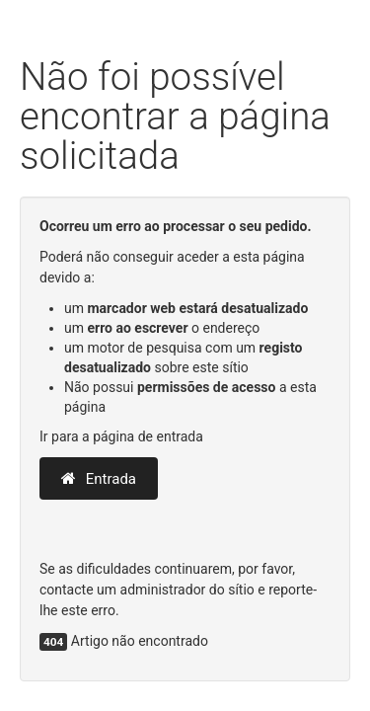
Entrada (98, 479)
